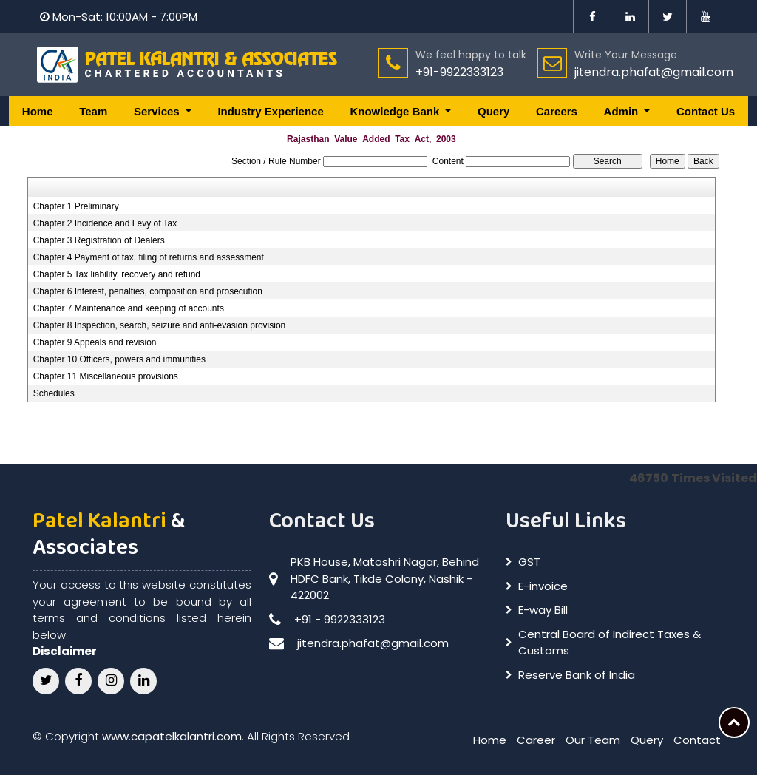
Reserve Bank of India (576, 675)
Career (536, 740)
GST (529, 561)
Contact (697, 740)
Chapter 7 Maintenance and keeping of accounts (128, 308)
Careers (556, 111)
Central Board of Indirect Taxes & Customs (609, 642)
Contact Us (705, 111)
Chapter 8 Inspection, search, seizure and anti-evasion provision (159, 325)
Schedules (54, 393)
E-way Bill (543, 609)
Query (493, 111)
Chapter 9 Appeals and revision (95, 342)
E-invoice (543, 586)
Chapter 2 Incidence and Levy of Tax (105, 223)
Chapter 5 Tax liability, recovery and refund (116, 274)
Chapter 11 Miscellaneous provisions (105, 376)
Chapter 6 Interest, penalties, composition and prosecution (147, 291)
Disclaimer (65, 651)
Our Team (593, 740)
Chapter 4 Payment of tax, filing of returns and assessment (148, 257)
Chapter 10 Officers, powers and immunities (119, 359)
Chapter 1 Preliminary (76, 206)
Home (37, 111)
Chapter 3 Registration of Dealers (99, 240)
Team (93, 111)
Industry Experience (270, 111)
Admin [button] (623, 111)
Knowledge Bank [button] (396, 111)
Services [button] (158, 111)
